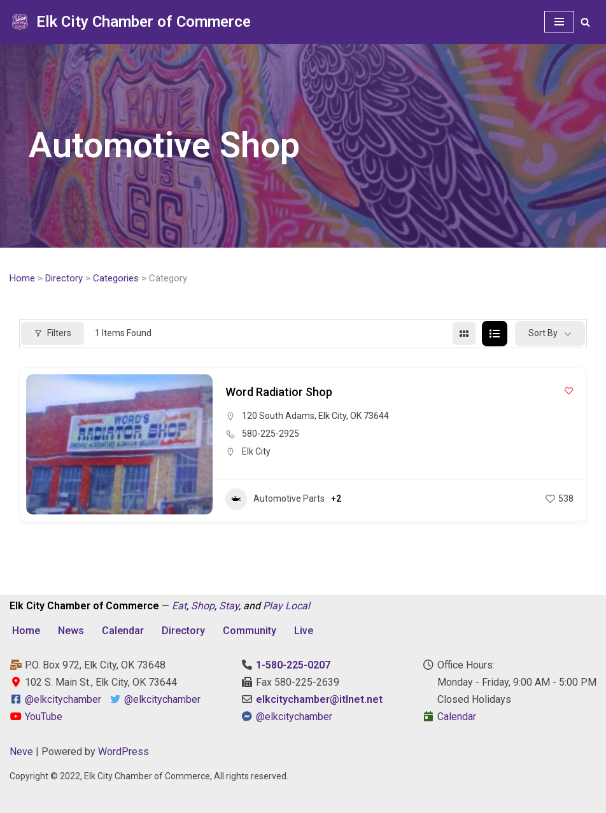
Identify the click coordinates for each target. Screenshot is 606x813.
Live (303, 631)
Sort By (543, 333)
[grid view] (464, 333)
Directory (64, 278)
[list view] (494, 333)
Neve (21, 752)
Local (297, 606)
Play (273, 606)
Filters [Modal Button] (52, 333)
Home (22, 278)
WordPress (123, 752)
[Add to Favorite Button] (569, 390)
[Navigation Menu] (559, 21)
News (71, 631)
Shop (203, 606)
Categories (116, 278)
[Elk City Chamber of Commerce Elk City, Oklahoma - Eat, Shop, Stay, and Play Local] (130, 22)
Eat (179, 606)
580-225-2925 (270, 433)
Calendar (123, 631)
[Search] (585, 22)
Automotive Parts (275, 499)
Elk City (256, 451)
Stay (229, 606)
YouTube (36, 716)
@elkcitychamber (63, 699)
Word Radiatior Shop (278, 392)
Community (249, 631)
